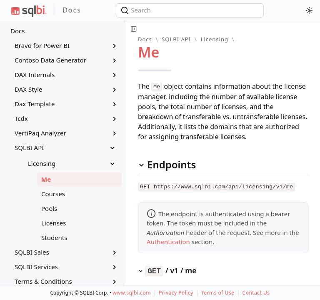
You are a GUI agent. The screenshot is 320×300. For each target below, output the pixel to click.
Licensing (214, 39)
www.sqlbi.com (131, 292)
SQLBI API (176, 39)
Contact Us (256, 292)
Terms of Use (217, 292)
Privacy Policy (176, 292)
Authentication (168, 240)
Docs (17, 31)
